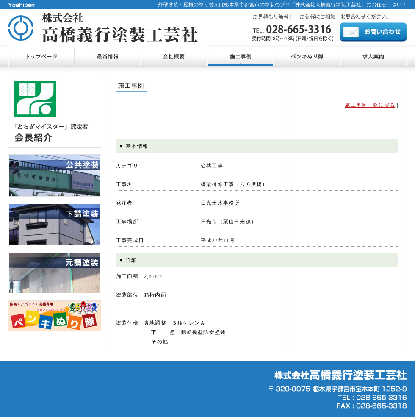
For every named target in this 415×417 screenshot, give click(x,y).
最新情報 (107, 57)
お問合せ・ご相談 (373, 57)
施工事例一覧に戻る (370, 105)
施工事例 (240, 57)
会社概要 (174, 57)
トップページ (41, 57)
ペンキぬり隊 (307, 57)
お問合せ (373, 32)
